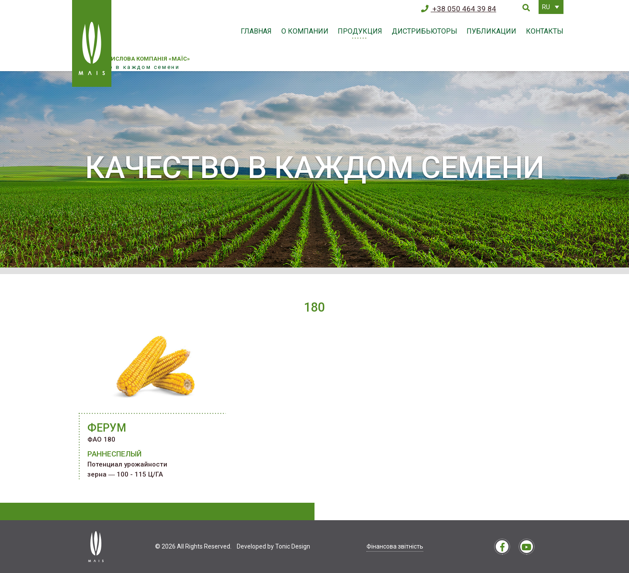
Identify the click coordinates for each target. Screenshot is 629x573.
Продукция (360, 31)
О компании (304, 31)
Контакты (544, 31)
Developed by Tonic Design (273, 546)
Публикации (491, 31)
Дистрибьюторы (424, 31)
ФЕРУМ (106, 428)
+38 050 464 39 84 (458, 8)
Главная (256, 31)
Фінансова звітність (394, 546)
